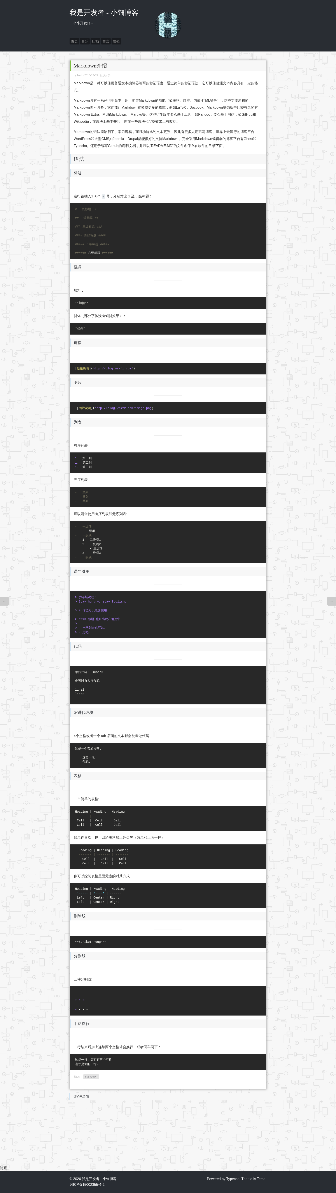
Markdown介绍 (90, 66)
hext (79, 75)
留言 (105, 41)
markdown (91, 1076)
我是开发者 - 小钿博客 (104, 12)
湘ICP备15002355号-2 (87, 1184)
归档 (95, 41)
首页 (74, 41)
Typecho (232, 1179)
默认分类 (105, 75)
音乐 (84, 41)
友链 (116, 41)
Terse (261, 1179)
